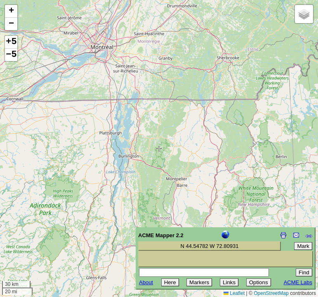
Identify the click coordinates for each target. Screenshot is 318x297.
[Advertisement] (43, 238)
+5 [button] (11, 42)
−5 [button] (11, 55)
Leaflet (234, 293)
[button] (11, 11)
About (146, 282)
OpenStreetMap (271, 293)
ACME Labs (298, 282)
